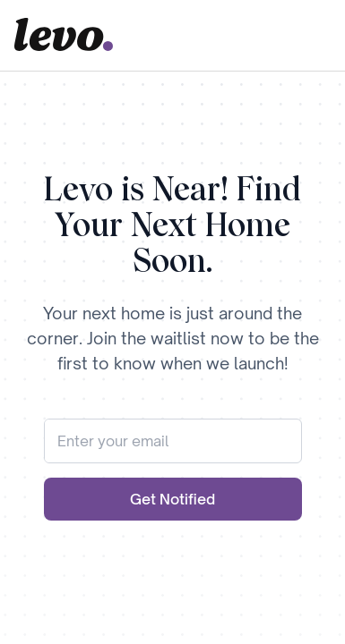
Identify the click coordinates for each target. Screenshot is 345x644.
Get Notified (172, 499)
